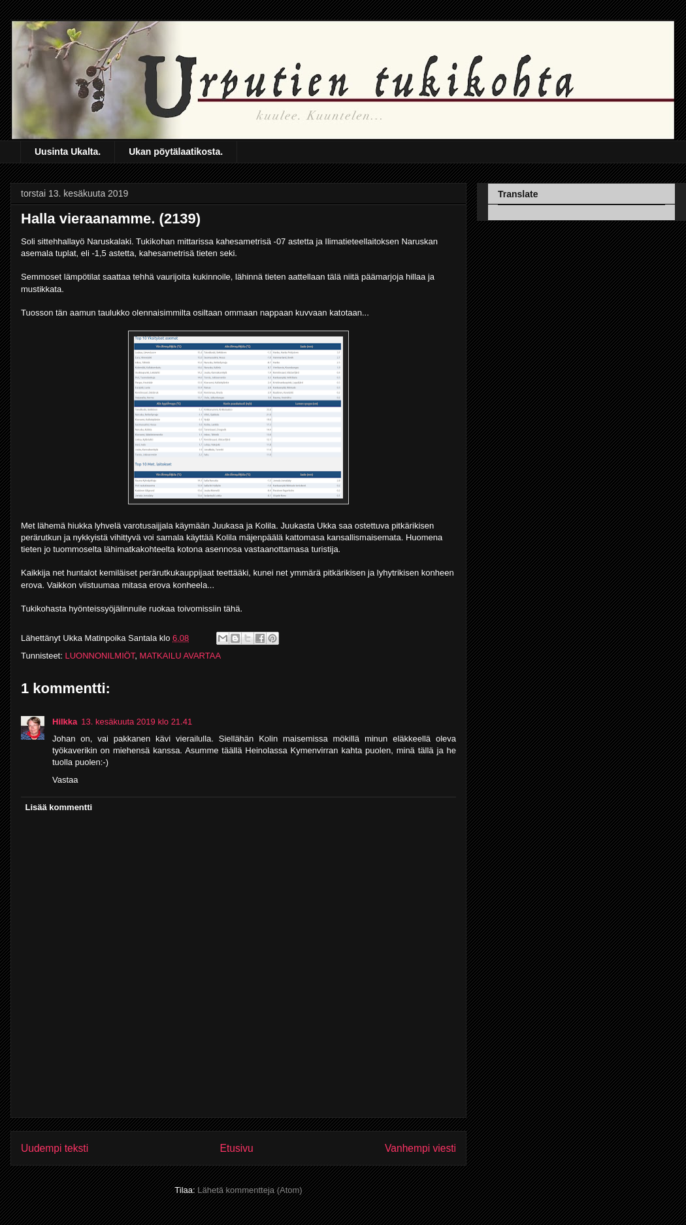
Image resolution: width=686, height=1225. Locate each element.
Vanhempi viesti (420, 1148)
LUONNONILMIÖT (100, 656)
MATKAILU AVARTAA (180, 656)
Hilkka (64, 722)
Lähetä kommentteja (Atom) (249, 1190)
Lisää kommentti (59, 807)
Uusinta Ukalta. (68, 151)
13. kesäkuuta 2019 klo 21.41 (136, 722)
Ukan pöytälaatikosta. (176, 151)
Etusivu (236, 1148)
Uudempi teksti (54, 1148)
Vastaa (65, 780)
